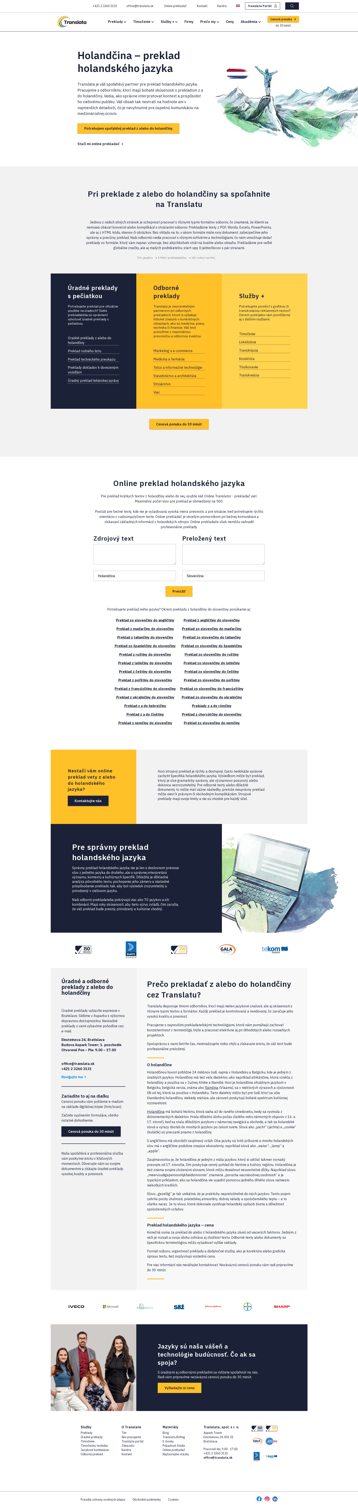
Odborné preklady (166, 292)
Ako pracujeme (131, 1437)
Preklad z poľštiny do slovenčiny (145, 680)
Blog (166, 1433)
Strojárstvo (162, 384)
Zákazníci (128, 1446)
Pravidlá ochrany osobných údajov (103, 1500)
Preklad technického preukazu (91, 359)
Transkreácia (249, 375)
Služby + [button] (169, 21)
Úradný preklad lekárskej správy (93, 380)
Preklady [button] (117, 21)
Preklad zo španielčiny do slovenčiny (145, 646)
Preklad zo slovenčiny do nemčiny (212, 723)
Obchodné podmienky (146, 1500)
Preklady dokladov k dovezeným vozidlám (93, 369)
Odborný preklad (92, 1454)
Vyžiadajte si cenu (180, 1388)
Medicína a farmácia (169, 359)
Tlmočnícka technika (94, 1446)
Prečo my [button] (209, 21)
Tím (124, 1433)
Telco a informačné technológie (177, 367)
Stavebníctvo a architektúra (174, 376)
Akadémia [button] (251, 21)
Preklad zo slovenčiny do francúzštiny (212, 689)
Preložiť (179, 591)
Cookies (173, 1500)
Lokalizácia (247, 342)
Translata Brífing (174, 1437)
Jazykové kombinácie (95, 1450)
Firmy (188, 21)
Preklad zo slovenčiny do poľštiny (212, 680)
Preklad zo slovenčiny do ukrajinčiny (212, 697)
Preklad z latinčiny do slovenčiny (145, 663)
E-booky (168, 1441)
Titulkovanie (248, 367)
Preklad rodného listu (84, 351)
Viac (156, 392)
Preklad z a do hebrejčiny (145, 706)
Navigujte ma (73, 1077)
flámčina (211, 1087)
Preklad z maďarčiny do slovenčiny (145, 629)
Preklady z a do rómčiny (212, 706)
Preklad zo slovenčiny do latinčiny (212, 663)
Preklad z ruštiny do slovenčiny (145, 654)
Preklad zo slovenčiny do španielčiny (211, 646)
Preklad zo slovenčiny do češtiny (211, 671)
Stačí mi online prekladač (98, 144)
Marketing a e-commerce (173, 351)
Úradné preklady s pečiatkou (93, 292)
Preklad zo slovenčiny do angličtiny (145, 620)
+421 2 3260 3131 (216, 1453)
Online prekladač (174, 1450)
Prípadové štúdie (174, 1446)
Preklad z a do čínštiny (145, 714)
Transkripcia (248, 350)
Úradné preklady (92, 1437)
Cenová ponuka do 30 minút (179, 424)
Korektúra (247, 359)
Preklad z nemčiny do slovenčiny (145, 723)
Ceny (230, 21)
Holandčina (156, 1111)
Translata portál (133, 1441)
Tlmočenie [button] (143, 21)
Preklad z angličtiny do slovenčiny (212, 620)
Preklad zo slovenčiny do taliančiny (212, 637)
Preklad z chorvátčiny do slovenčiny (212, 714)
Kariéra (126, 1450)
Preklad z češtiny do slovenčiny (145, 671)
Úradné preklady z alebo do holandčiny (89, 340)
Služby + (252, 296)
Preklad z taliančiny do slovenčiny (145, 637)
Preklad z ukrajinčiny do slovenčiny (145, 697)
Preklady (86, 1433)
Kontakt (127, 1454)
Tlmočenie (247, 334)
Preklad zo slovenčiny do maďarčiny (212, 629)
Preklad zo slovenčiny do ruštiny (212, 654)
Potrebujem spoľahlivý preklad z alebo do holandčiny (128, 128)
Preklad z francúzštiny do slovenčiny (145, 689)
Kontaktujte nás (88, 801)
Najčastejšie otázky (176, 1454)
